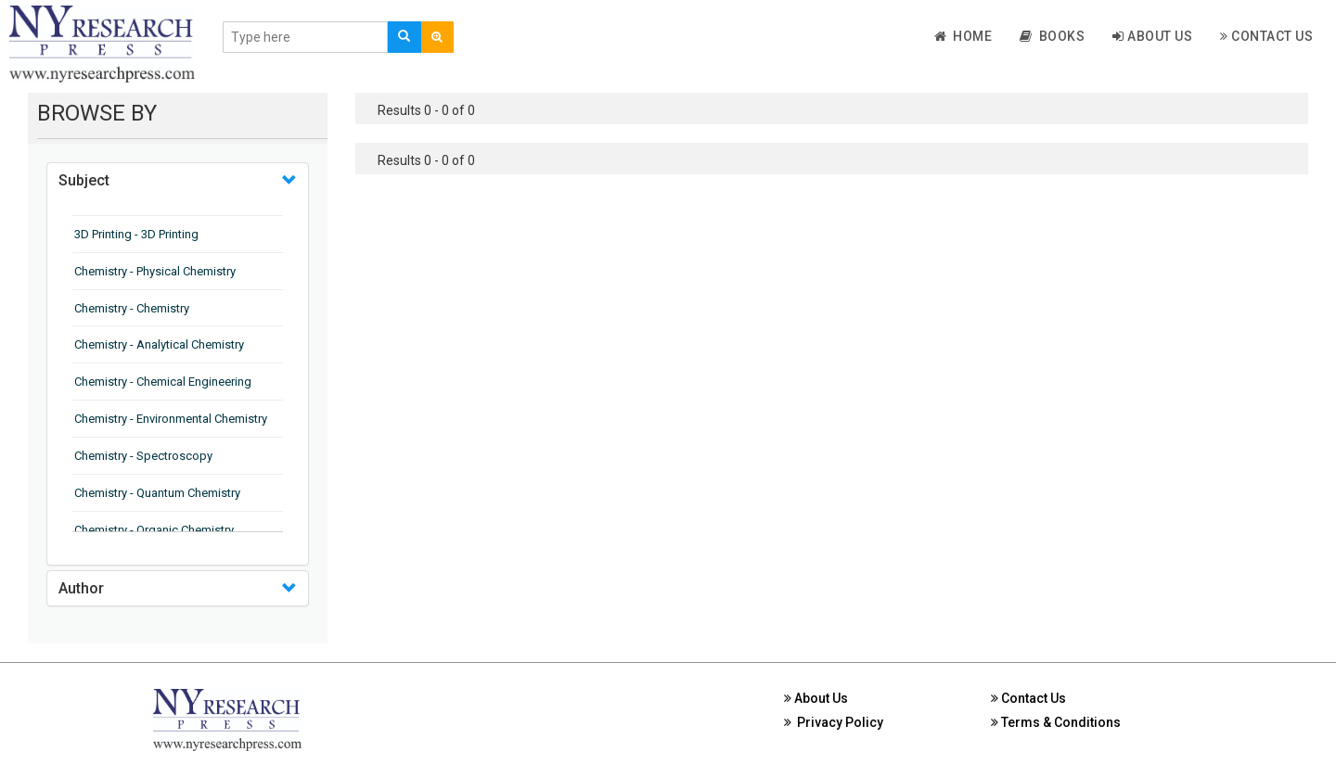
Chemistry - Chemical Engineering (162, 381)
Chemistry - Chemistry (131, 308)
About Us (1152, 36)
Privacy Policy (833, 722)
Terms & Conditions (1056, 722)
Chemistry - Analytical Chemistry (159, 344)
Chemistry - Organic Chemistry (154, 530)
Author (81, 588)
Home (963, 36)
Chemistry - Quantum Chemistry (157, 493)
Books (1052, 36)
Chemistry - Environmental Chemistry (170, 419)
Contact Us (1266, 36)
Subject (83, 180)
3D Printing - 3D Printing (136, 234)
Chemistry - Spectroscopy (143, 456)
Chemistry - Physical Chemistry (155, 271)
